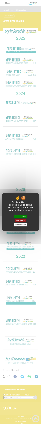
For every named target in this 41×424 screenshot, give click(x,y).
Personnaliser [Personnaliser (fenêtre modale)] (20, 225)
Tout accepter (20, 216)
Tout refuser (20, 220)
